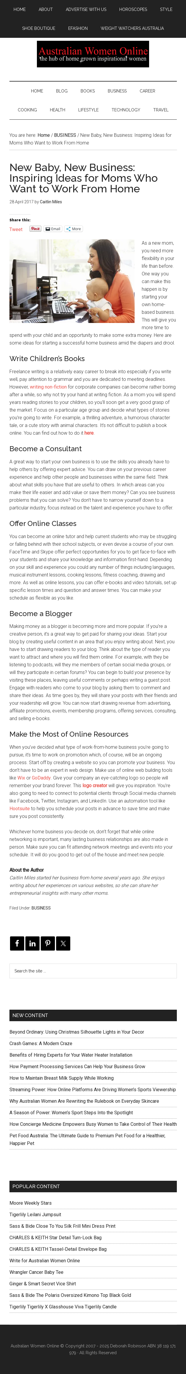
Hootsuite (19, 808)
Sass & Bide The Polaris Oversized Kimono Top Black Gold (70, 1295)
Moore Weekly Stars (30, 1203)
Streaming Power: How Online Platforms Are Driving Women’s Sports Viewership (92, 1089)
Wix (21, 778)
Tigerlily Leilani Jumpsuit (35, 1214)
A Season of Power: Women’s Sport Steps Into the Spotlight (71, 1112)
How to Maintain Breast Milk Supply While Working (61, 1078)
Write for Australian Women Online (44, 1260)
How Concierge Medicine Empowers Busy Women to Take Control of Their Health (93, 1124)
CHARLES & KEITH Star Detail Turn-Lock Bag (55, 1237)
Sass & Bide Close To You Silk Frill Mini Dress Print (62, 1226)
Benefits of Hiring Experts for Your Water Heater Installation (70, 1055)
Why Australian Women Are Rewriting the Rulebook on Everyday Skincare (84, 1101)
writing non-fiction (48, 387)
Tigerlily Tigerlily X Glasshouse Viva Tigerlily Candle (63, 1307)
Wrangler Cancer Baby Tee (36, 1272)
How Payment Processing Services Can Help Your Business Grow (77, 1066)
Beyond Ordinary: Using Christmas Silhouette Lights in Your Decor (76, 1032)
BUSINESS (41, 908)
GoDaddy (41, 778)
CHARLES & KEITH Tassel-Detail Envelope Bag (58, 1249)
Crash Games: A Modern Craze (40, 1043)
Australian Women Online (93, 54)
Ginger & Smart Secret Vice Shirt (42, 1284)
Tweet (15, 229)
